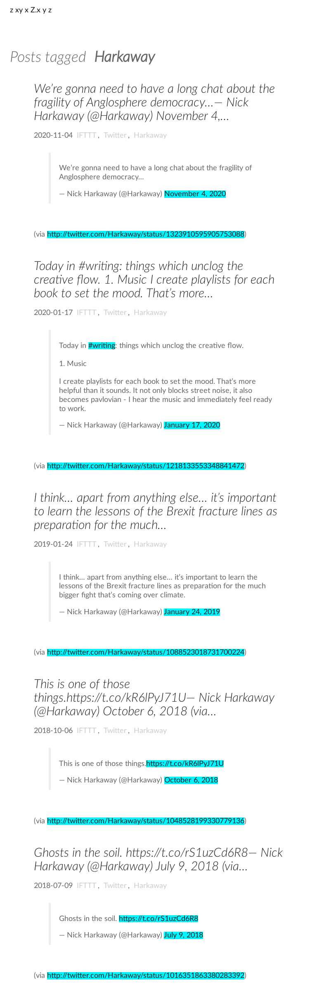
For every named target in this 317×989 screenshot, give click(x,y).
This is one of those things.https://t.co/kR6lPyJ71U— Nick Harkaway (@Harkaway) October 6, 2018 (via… (154, 698)
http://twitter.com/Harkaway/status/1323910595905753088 (145, 234)
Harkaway (150, 135)
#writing (101, 345)
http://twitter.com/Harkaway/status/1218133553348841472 (145, 466)
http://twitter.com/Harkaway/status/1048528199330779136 (145, 821)
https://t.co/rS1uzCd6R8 (158, 918)
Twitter (115, 135)
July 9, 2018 (183, 935)
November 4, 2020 (195, 194)
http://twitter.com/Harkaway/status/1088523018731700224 (145, 652)
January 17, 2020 (192, 425)
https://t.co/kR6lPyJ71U (185, 763)
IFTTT (87, 135)
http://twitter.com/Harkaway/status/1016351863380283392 (145, 976)
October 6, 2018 (191, 780)
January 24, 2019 (192, 612)
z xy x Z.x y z (31, 10)
